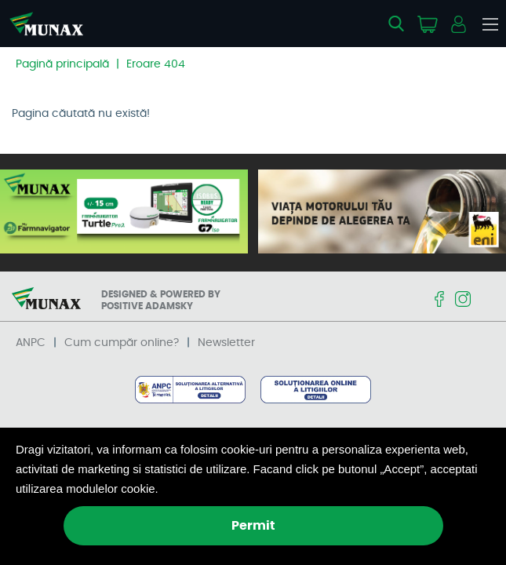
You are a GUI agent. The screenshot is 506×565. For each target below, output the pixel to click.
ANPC (31, 342)
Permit (253, 525)
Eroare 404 (155, 64)
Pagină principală (62, 64)
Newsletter (226, 342)
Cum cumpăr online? (121, 342)
